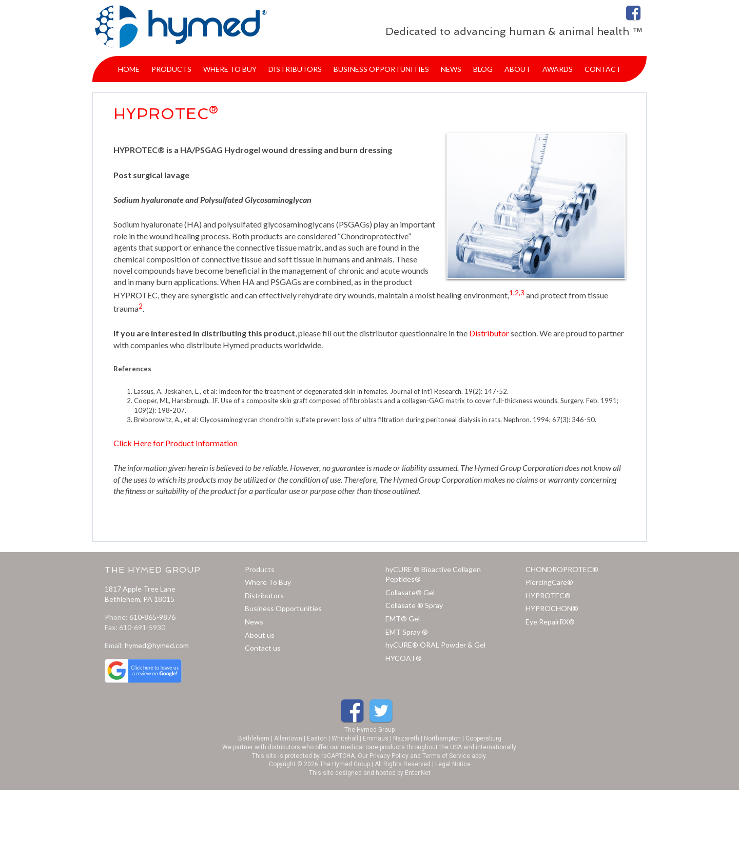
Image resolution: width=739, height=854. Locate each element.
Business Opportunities (283, 608)
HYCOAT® (403, 658)
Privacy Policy (389, 756)
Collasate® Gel (410, 592)
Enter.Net (418, 772)
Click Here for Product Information (175, 443)
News (254, 621)
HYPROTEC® (548, 595)
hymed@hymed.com (157, 645)
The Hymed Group (369, 729)
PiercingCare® (549, 582)
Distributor (489, 333)
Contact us (263, 647)
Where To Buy (268, 582)
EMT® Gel (402, 618)
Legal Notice (453, 764)
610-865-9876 (152, 617)
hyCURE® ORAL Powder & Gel (435, 644)
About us (260, 635)
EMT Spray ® (406, 632)
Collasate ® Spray (414, 605)
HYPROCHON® (552, 608)
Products (260, 569)
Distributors (264, 595)
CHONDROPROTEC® (562, 569)
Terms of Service (446, 756)
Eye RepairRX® (550, 621)
